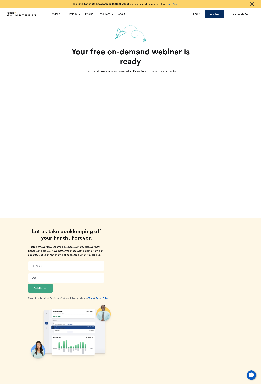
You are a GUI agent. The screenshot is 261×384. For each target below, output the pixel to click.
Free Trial (214, 14)
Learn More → (174, 4)
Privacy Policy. (102, 298)
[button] (251, 375)
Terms (91, 298)
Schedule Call (241, 14)
